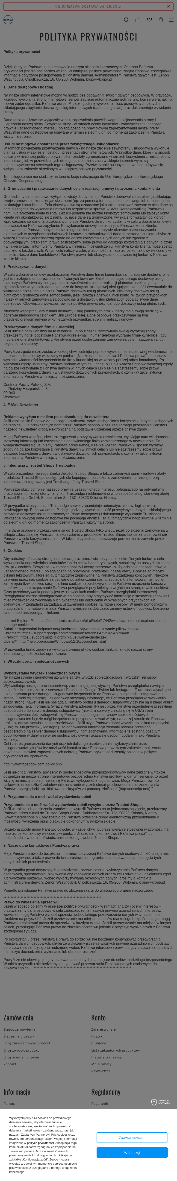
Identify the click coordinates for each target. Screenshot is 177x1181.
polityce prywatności (40, 1143)
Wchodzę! (132, 1153)
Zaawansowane (132, 1138)
